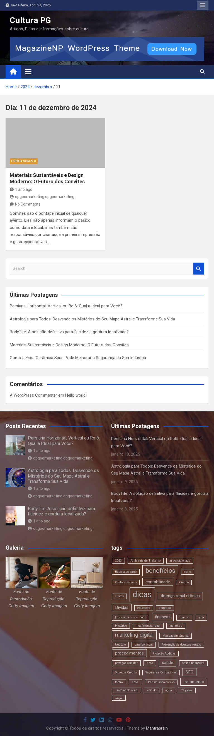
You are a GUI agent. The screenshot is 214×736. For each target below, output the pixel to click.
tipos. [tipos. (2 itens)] (135, 682)
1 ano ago (21, 189)
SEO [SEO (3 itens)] (189, 672)
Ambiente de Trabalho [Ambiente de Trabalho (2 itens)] (145, 560)
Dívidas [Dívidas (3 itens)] (121, 607)
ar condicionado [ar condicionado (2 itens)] (179, 560)
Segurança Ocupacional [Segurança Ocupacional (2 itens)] (161, 672)
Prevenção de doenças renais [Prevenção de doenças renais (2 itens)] (181, 644)
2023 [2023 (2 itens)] (118, 560)
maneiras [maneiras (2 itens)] (175, 626)
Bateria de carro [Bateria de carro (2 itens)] (126, 572)
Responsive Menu (202, 5)
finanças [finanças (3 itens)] (163, 616)
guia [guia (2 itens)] (201, 617)
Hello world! (76, 395)
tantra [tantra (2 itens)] (119, 682)
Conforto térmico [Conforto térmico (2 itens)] (126, 582)
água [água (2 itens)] (168, 690)
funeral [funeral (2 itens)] (184, 617)
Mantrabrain (157, 728)
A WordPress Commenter (33, 395)
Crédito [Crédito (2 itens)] (184, 582)
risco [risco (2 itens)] (150, 663)
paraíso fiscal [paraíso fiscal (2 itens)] (144, 644)
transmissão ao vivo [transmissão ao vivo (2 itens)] (161, 682)
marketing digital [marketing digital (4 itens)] (134, 635)
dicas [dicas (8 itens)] (142, 594)
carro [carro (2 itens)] (187, 572)
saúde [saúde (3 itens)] (167, 662)
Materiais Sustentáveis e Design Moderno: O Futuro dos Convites (69, 344)
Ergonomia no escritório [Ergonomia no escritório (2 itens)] (130, 617)
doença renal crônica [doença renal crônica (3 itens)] (180, 595)
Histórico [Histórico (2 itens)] (121, 626)
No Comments (27, 204)
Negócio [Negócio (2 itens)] (120, 644)
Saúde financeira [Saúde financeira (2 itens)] (193, 663)
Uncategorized (23, 161)
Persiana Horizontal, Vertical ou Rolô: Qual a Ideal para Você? (66, 305)
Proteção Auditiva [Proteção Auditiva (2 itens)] (164, 653)
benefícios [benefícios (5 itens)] (160, 570)
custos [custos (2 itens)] (119, 596)
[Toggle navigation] (28, 71)
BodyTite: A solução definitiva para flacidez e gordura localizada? (69, 331)
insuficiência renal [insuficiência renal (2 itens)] (148, 626)
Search (198, 269)
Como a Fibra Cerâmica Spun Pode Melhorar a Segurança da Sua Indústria (78, 357)
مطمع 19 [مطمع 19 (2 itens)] (187, 690)
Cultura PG (30, 20)
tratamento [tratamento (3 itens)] (193, 681)
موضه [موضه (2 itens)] (119, 698)
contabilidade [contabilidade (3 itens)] (157, 581)
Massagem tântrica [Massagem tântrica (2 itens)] (175, 636)
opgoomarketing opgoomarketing (42, 196)
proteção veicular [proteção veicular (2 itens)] (126, 663)
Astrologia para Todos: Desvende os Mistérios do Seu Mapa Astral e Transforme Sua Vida (92, 319)
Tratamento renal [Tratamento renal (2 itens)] (126, 690)
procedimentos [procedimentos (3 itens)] (129, 653)
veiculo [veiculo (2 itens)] (151, 690)
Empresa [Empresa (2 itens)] (165, 608)
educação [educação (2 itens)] (143, 608)
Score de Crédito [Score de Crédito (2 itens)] (126, 672)
